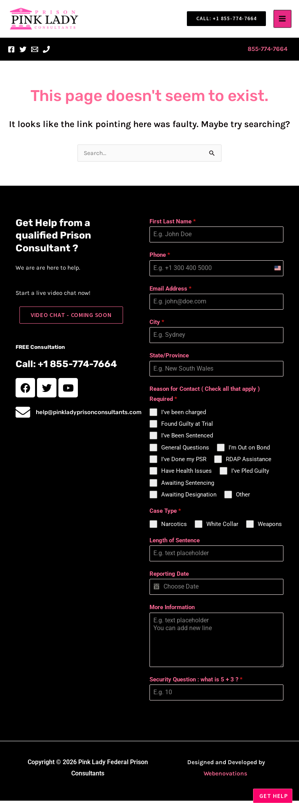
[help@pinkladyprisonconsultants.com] (25, 417)
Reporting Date (169, 576)
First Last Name (173, 223)
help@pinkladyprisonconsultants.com (94, 417)
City (157, 324)
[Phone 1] (46, 51)
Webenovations (225, 775)
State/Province (169, 357)
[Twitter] (22, 51)
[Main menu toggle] (282, 20)
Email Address (171, 290)
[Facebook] (11, 51)
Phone (160, 257)
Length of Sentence (175, 542)
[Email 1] (34, 51)
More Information (172, 609)
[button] (224, 19)
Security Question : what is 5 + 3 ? (196, 681)
